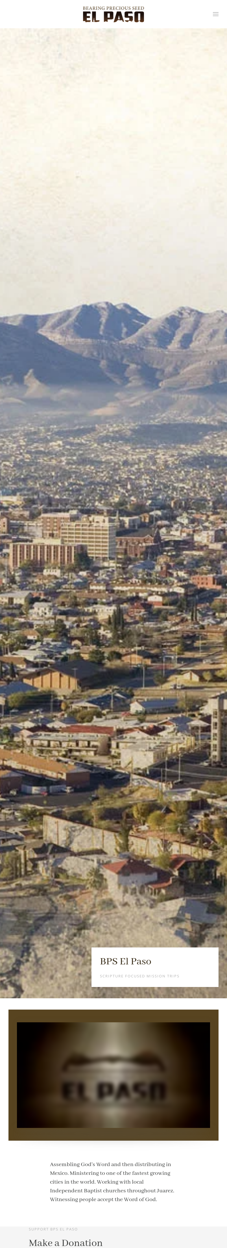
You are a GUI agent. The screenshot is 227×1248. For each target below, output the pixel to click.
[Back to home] (113, 14)
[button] (216, 14)
